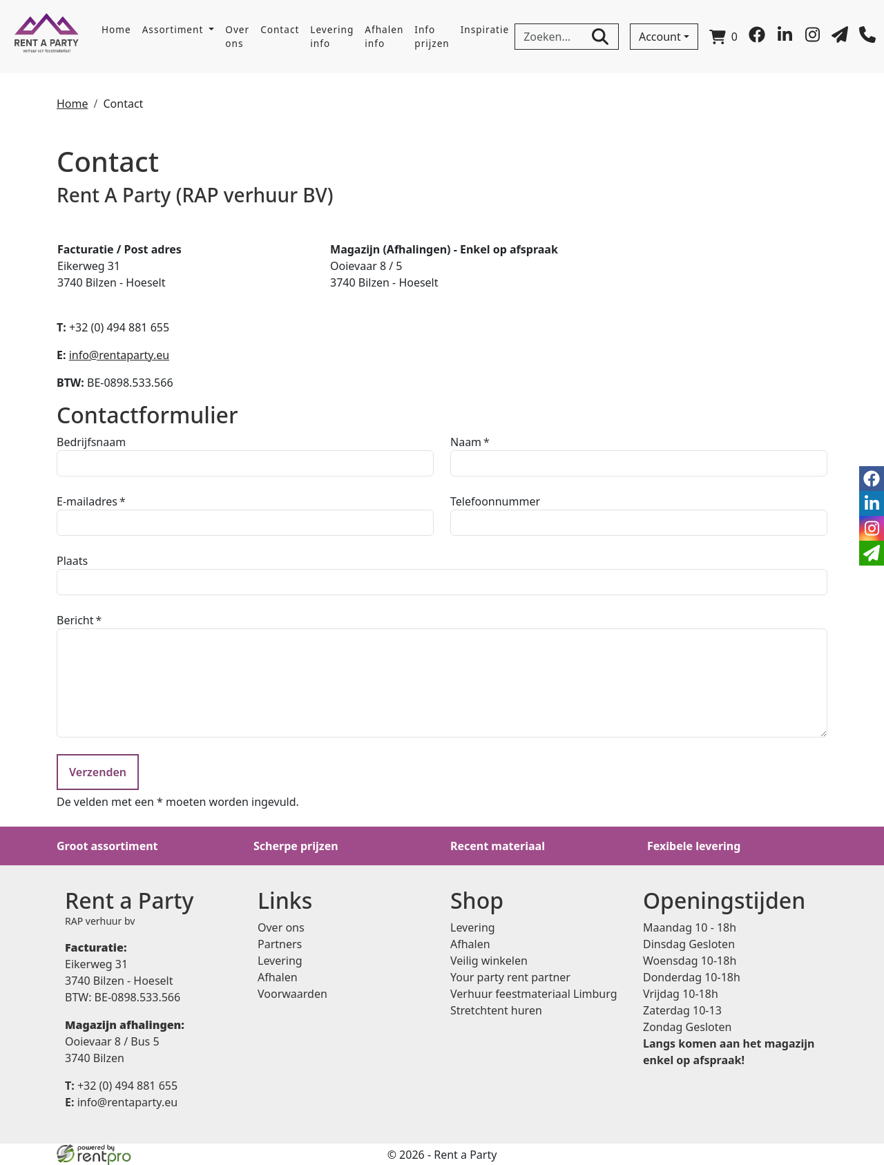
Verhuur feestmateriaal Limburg (533, 993)
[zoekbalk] (567, 36)
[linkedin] (784, 38)
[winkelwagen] (723, 36)
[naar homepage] (46, 37)
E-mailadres (87, 501)
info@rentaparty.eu (119, 355)
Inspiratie (485, 29)
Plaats (72, 560)
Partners (280, 944)
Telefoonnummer (495, 501)
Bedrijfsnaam (91, 442)
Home (116, 29)
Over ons (237, 36)
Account (660, 36)
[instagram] (812, 38)
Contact (279, 29)
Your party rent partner (510, 977)
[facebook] (757, 38)
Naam (465, 442)
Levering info (332, 36)
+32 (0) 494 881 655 (121, 1085)
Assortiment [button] (174, 29)
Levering (280, 960)
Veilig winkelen (489, 960)
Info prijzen (431, 36)
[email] (871, 553)
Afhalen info (384, 36)
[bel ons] (867, 38)
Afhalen (278, 977)
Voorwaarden (292, 993)
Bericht (75, 620)
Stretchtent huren (496, 1010)
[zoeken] (600, 36)
